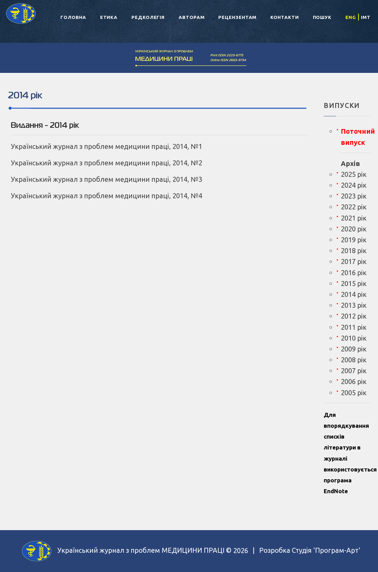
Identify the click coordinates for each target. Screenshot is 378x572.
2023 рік (354, 196)
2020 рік (354, 229)
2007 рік (354, 370)
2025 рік (354, 174)
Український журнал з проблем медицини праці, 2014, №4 (106, 195)
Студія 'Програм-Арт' (326, 550)
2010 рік (354, 338)
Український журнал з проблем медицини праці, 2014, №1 (106, 146)
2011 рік (354, 327)
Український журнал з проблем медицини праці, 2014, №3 (106, 179)
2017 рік (354, 261)
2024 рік (354, 185)
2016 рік (354, 272)
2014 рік (354, 294)
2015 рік (354, 283)
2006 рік (354, 381)
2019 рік (354, 240)
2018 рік (354, 250)
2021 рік (354, 218)
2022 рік (354, 207)
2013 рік (354, 305)
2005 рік (354, 392)
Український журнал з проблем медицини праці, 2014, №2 (106, 163)
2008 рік (354, 360)
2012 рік (354, 316)
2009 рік (354, 349)
